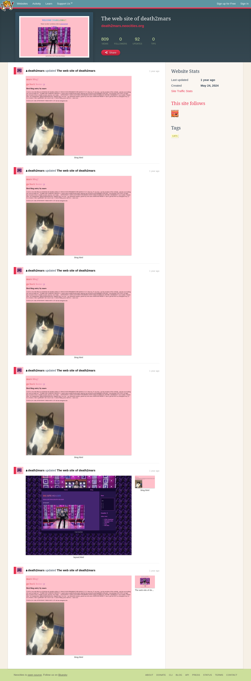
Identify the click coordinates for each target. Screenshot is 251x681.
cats (174, 136)
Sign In (244, 3)
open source (35, 674)
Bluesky (62, 674)
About (149, 675)
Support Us (65, 3)
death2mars (35, 70)
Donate (161, 675)
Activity (36, 3)
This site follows (188, 103)
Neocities (19, 674)
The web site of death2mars (76, 70)
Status (207, 675)
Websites (22, 3)
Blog (179, 675)
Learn (48, 3)
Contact (231, 675)
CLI (171, 675)
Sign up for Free (226, 3)
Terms (219, 675)
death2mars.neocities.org (122, 26)
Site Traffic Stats (182, 91)
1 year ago (154, 71)
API (187, 675)
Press (196, 675)
